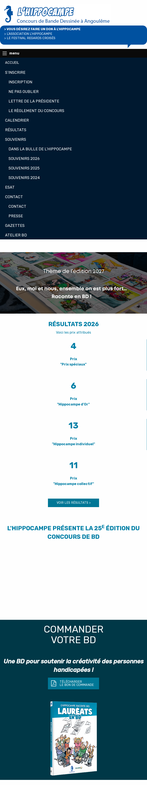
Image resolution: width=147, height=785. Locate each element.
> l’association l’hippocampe (28, 34)
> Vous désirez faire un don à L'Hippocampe (42, 29)
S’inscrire (15, 72)
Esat (10, 187)
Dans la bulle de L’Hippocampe (40, 149)
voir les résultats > (74, 503)
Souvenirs (15, 139)
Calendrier (17, 120)
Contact (14, 197)
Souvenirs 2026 (24, 158)
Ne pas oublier (23, 91)
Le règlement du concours (36, 110)
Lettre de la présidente (33, 101)
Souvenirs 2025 (24, 168)
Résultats (15, 130)
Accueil (12, 63)
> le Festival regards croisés (29, 38)
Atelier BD (16, 235)
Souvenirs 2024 (24, 177)
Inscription (20, 82)
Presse (15, 216)
